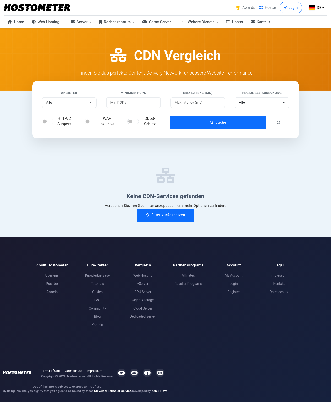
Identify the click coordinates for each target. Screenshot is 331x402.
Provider (52, 284)
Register (234, 292)
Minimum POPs (133, 93)
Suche (218, 122)
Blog (97, 316)
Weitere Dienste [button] (199, 22)
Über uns (52, 275)
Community (97, 308)
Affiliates (188, 275)
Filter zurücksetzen (165, 215)
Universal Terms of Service (112, 391)
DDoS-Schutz (150, 121)
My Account (233, 275)
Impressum (279, 275)
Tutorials (97, 284)
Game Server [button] (157, 22)
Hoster (234, 22)
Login (291, 8)
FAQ (97, 300)
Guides (97, 292)
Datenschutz (279, 292)
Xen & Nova (160, 391)
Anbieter (69, 93)
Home (16, 22)
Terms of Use (50, 371)
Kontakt (260, 22)
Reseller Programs (188, 284)
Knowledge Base (97, 275)
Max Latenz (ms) (197, 93)
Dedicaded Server (143, 316)
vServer (142, 284)
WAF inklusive (107, 121)
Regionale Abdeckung (262, 93)
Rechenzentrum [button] (115, 22)
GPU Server (142, 292)
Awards (52, 292)
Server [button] (79, 22)
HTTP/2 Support (64, 121)
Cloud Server (142, 308)
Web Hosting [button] (46, 22)
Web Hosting (142, 275)
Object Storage (143, 300)
